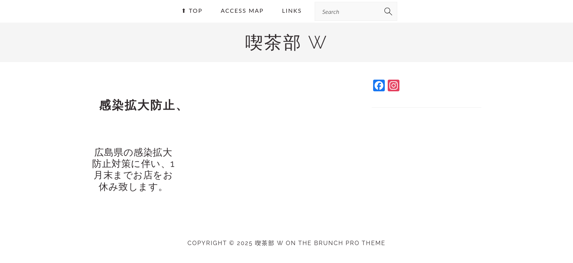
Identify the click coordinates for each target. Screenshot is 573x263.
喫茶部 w (286, 42)
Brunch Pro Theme (350, 243)
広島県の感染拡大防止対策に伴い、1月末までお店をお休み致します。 (133, 169)
